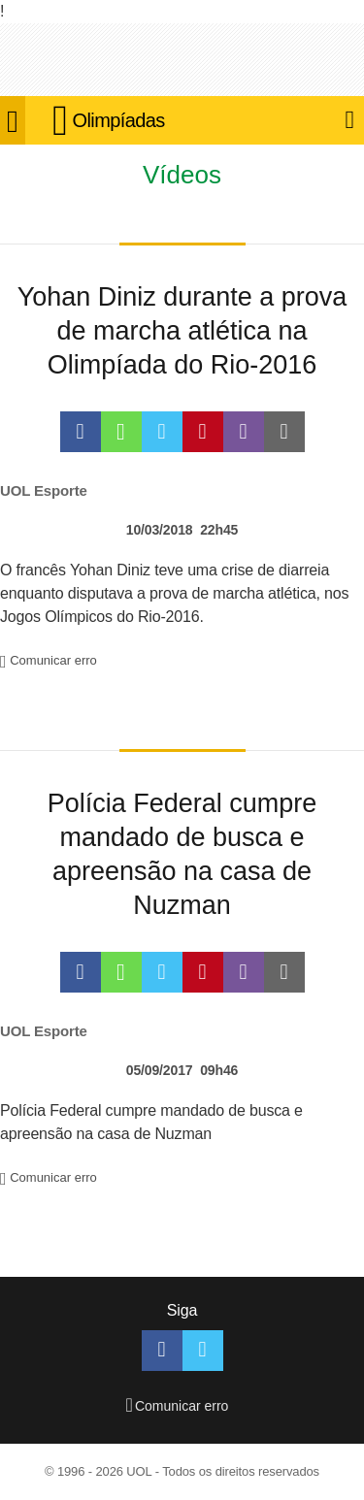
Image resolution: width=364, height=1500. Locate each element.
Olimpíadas (119, 120)
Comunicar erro (48, 660)
